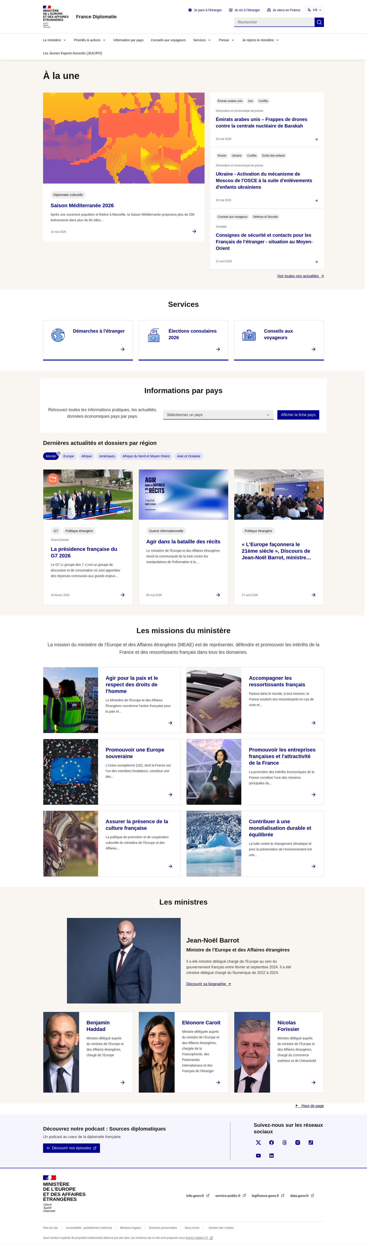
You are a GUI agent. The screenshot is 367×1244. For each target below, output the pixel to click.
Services (199, 40)
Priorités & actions (87, 40)
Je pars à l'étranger (208, 10)
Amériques (107, 456)
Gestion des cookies (221, 1227)
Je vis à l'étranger (247, 10)
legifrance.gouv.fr (266, 1196)
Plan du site (50, 1227)
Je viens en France (286, 10)
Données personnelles (163, 1227)
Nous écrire (192, 1227)
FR (315, 10)
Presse (224, 40)
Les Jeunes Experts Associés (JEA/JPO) (72, 53)
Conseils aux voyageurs (168, 40)
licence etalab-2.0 (197, 1238)
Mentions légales (130, 1227)
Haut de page (312, 1106)
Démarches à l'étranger (99, 331)
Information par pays (128, 40)
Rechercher (319, 22)
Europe (68, 456)
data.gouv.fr (300, 1196)
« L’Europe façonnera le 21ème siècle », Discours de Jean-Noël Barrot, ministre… (276, 550)
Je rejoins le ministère (258, 40)
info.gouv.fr (195, 1196)
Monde (51, 456)
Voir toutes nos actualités (298, 276)
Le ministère (52, 40)
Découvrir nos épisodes (71, 1148)
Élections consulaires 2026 (193, 334)
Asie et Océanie (188, 456)
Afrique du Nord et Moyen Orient (146, 456)
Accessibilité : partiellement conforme (89, 1227)
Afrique (86, 456)
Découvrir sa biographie (206, 984)
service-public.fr (228, 1196)
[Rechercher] (274, 22)
